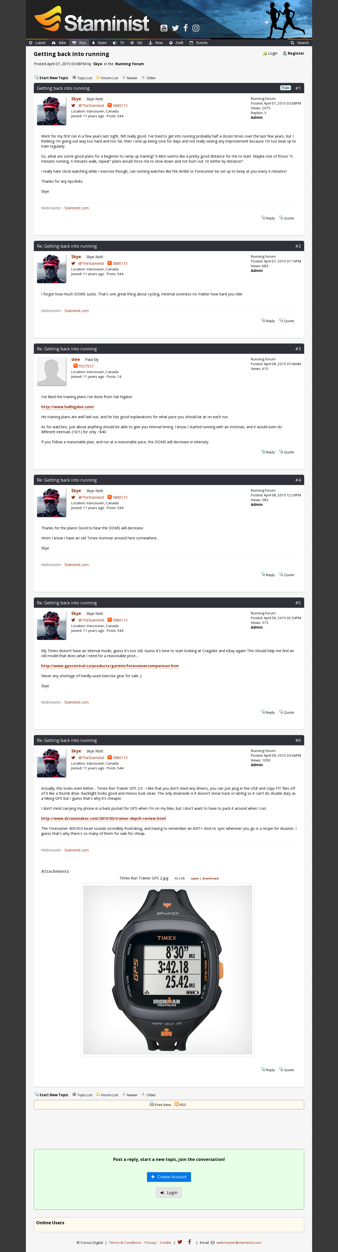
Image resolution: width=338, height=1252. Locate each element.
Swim (99, 43)
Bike (59, 43)
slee (75, 359)
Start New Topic (53, 78)
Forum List (109, 78)
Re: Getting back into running (67, 246)
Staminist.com (76, 207)
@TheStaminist (87, 105)
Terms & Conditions (125, 1242)
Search (300, 43)
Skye (97, 63)
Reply (270, 218)
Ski (136, 43)
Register (296, 53)
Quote (289, 218)
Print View (163, 1104)
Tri (118, 43)
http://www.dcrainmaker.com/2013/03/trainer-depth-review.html (103, 818)
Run (79, 43)
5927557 (83, 366)
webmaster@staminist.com (239, 1242)
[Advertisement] (169, 1130)
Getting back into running (63, 88)
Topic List (84, 78)
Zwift (176, 43)
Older (151, 78)
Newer (132, 78)
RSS (183, 1104)
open (195, 878)
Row (156, 43)
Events (199, 43)
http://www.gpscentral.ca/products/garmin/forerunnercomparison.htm (110, 665)
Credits (165, 1242)
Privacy (150, 1242)
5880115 (117, 105)
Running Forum (129, 63)
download (210, 878)
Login (273, 53)
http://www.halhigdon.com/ (67, 406)
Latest (37, 43)
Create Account (169, 1177)
